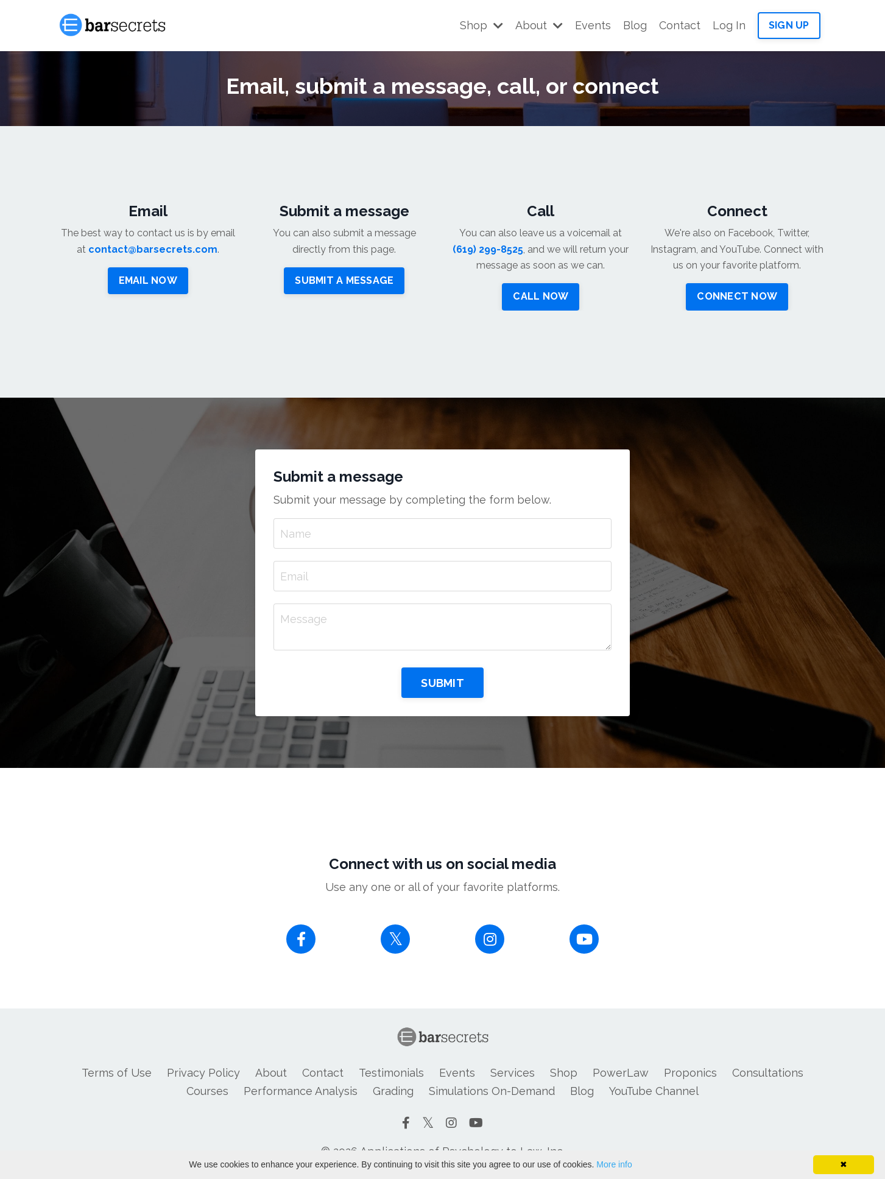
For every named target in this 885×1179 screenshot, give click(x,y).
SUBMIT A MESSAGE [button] (344, 280)
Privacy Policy (203, 1072)
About (539, 25)
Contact (679, 25)
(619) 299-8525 (488, 249)
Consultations (767, 1072)
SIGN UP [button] (789, 25)
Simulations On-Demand (492, 1091)
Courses (207, 1091)
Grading (393, 1091)
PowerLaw (621, 1072)
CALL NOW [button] (540, 296)
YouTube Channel (654, 1091)
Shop (481, 25)
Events (593, 25)
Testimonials (391, 1072)
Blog (635, 25)
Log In (729, 25)
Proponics (690, 1072)
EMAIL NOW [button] (148, 280)
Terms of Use (117, 1072)
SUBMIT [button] (442, 683)
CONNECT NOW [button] (737, 296)
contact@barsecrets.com (152, 249)
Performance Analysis (301, 1091)
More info (614, 1164)
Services (512, 1072)
